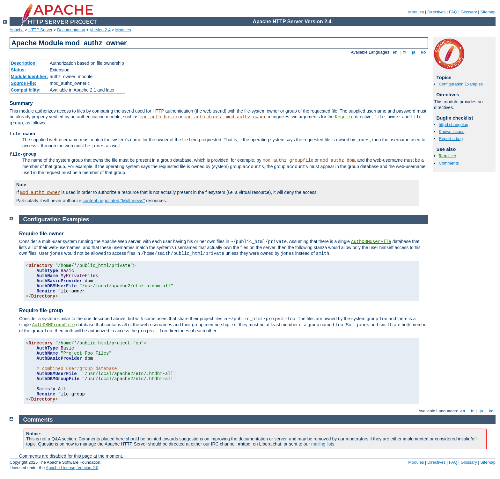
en (395, 52)
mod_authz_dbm (337, 160)
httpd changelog (453, 124)
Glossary (468, 12)
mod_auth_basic (158, 117)
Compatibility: (25, 89)
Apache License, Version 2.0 (72, 467)
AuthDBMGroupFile (53, 325)
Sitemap (488, 12)
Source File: (23, 83)
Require (344, 117)
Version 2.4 (100, 29)
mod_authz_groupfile (287, 160)
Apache (17, 29)
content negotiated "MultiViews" (114, 200)
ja (413, 52)
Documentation (71, 29)
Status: (18, 69)
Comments (449, 163)
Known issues (451, 131)
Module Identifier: (29, 76)
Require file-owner (41, 233)
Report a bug (451, 138)
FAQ (453, 12)
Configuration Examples (461, 84)
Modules (416, 12)
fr (405, 52)
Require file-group (41, 310)
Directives (436, 12)
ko (423, 52)
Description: (24, 63)
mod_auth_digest (204, 117)
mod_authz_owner (246, 117)
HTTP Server (40, 29)
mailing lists (322, 443)
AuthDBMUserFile (371, 241)
